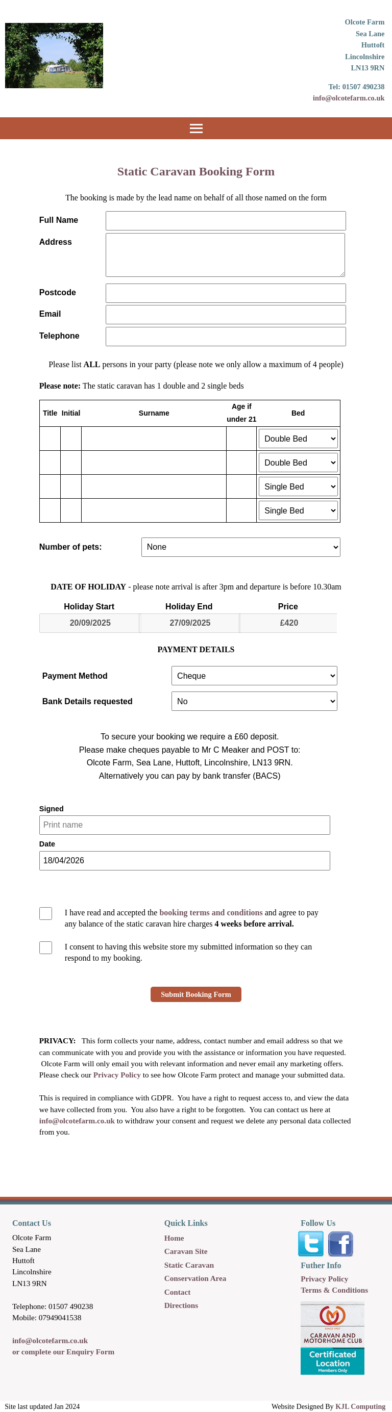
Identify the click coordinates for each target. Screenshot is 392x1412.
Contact (177, 1292)
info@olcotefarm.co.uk (348, 98)
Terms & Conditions (334, 1290)
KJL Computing (360, 1406)
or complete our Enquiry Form (63, 1351)
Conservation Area (195, 1278)
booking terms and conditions (210, 912)
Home (174, 1238)
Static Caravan (189, 1265)
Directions (181, 1305)
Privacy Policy (117, 1074)
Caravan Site (186, 1251)
